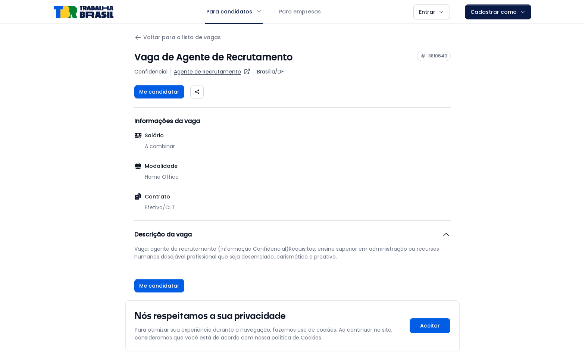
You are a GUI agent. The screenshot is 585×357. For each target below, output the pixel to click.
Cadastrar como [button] (498, 12)
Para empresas (300, 11)
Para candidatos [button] (233, 11)
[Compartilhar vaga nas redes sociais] (197, 91)
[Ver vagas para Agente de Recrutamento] (212, 71)
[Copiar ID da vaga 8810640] (434, 56)
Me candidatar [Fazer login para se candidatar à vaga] (159, 91)
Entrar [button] (431, 12)
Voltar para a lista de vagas (177, 37)
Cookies (311, 337)
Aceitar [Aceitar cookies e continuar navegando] (430, 325)
